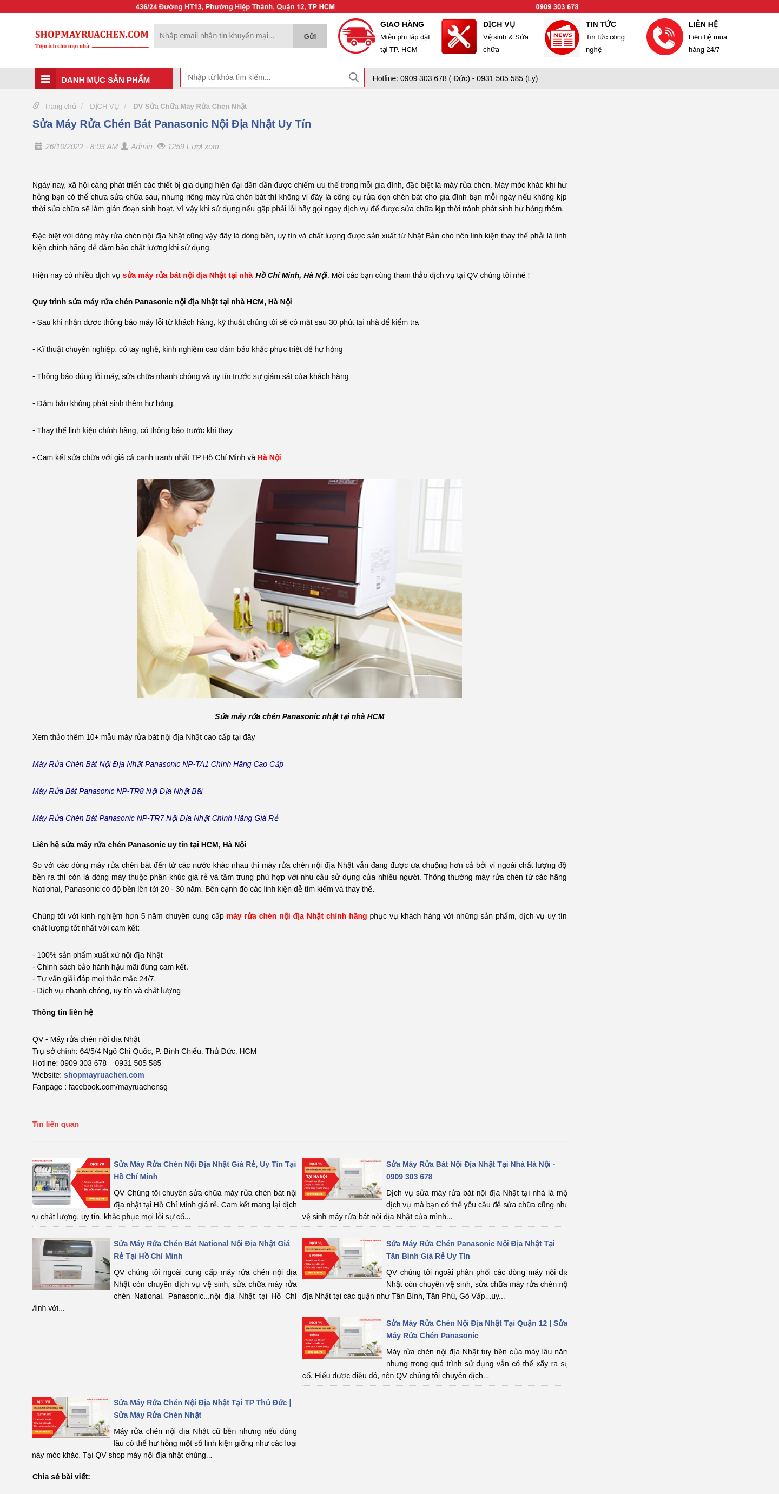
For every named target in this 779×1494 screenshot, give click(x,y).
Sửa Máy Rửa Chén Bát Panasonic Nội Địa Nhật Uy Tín (171, 124)
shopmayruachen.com (104, 1075)
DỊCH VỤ (104, 106)
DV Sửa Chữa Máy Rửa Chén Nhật (190, 106)
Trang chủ (60, 106)
